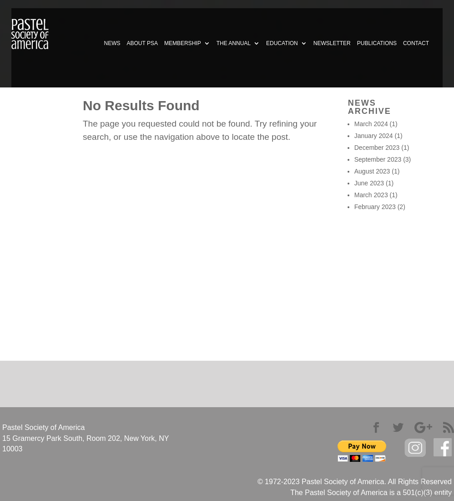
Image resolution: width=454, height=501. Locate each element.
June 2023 (369, 183)
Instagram (415, 448)
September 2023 (378, 159)
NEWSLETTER (332, 43)
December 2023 (377, 147)
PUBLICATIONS (377, 43)
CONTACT (416, 43)
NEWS (112, 43)
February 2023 (375, 206)
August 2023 (372, 171)
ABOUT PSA (141, 43)
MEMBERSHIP (182, 43)
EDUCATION (282, 43)
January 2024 (373, 135)
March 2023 (371, 195)
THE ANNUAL (234, 43)
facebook (443, 447)
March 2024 (371, 124)
